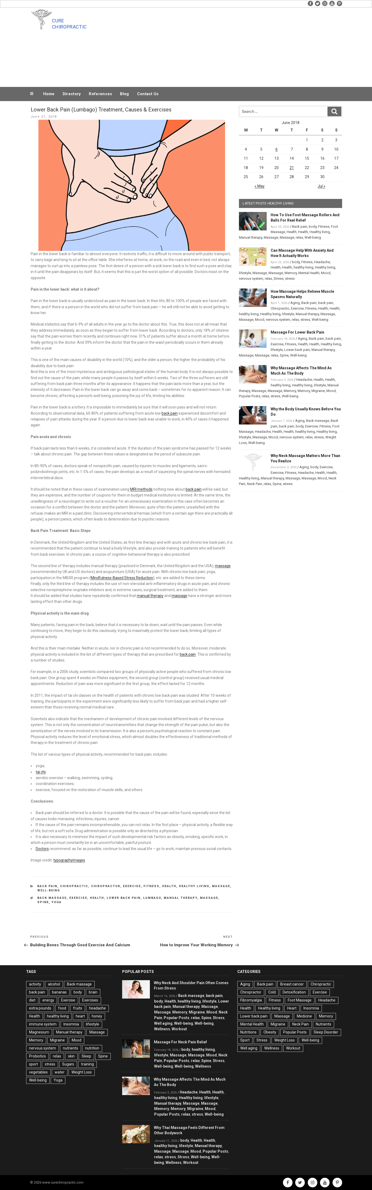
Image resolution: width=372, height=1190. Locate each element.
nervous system (251, 279)
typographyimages (69, 860)
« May (260, 186)
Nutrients (323, 1024)
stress (290, 279)
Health (169, 886)
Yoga (56, 902)
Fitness (151, 886)
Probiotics (37, 1056)
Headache (322, 262)
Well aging (163, 1023)
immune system (43, 1024)
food (62, 1008)
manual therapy (150, 596)
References (100, 93)
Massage (221, 886)
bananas (59, 992)
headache (97, 1008)
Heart (292, 1008)
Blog (124, 93)
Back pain (47, 886)
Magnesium (39, 1032)
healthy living (303, 267)
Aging (295, 303)
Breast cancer (292, 984)
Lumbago (152, 898)
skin (71, 1056)
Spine (43, 902)
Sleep (86, 1056)
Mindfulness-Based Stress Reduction (122, 578)
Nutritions (248, 1032)
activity (35, 984)
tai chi (41, 772)
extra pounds (40, 1008)
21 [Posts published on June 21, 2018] (292, 168)
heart (80, 1016)
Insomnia (71, 1024)
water (60, 1072)
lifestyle (245, 273)
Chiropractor (105, 886)
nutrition (92, 1048)
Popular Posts (249, 396)
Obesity (269, 1032)
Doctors (42, 849)
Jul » (321, 186)
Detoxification (294, 992)
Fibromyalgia (251, 1000)
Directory (72, 93)
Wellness (162, 1029)
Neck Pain (254, 484)
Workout (179, 1029)
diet (32, 1000)
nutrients (70, 1048)
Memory (291, 273)
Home (49, 93)
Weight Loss (81, 1072)
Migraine (318, 391)
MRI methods (141, 489)
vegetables (38, 1072)
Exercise (132, 886)
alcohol (54, 984)
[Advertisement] (239, 46)
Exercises (90, 1000)
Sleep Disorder (326, 1032)
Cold (272, 992)
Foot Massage (299, 1000)
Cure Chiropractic (69, 24)
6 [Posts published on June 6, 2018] (276, 149)
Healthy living (194, 886)
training (87, 1064)
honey (97, 1016)
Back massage (52, 898)
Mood (325, 273)
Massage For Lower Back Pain (297, 332)
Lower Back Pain (124, 898)
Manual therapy (180, 898)
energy (48, 1000)
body (313, 227)
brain (93, 992)
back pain (170, 413)
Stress (278, 279)
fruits (77, 1008)
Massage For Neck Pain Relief (180, 1042)
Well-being (48, 890)
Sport (245, 1040)
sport (33, 1064)
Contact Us (148, 93)
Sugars (68, 1064)
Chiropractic (74, 886)
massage (223, 566)
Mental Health (308, 273)
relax (299, 237)
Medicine (304, 1016)
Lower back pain (297, 350)
